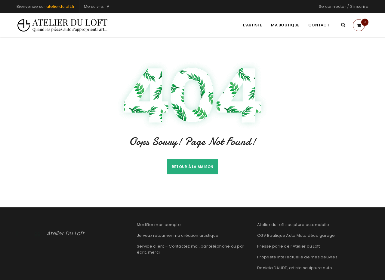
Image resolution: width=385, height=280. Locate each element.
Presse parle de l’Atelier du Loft (288, 246)
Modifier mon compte (159, 224)
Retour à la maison (193, 166)
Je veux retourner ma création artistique (177, 235)
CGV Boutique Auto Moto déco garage (296, 235)
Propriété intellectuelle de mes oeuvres (297, 257)
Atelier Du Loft (66, 233)
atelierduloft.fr (60, 6)
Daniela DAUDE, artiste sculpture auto (294, 268)
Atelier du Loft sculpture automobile (293, 224)
